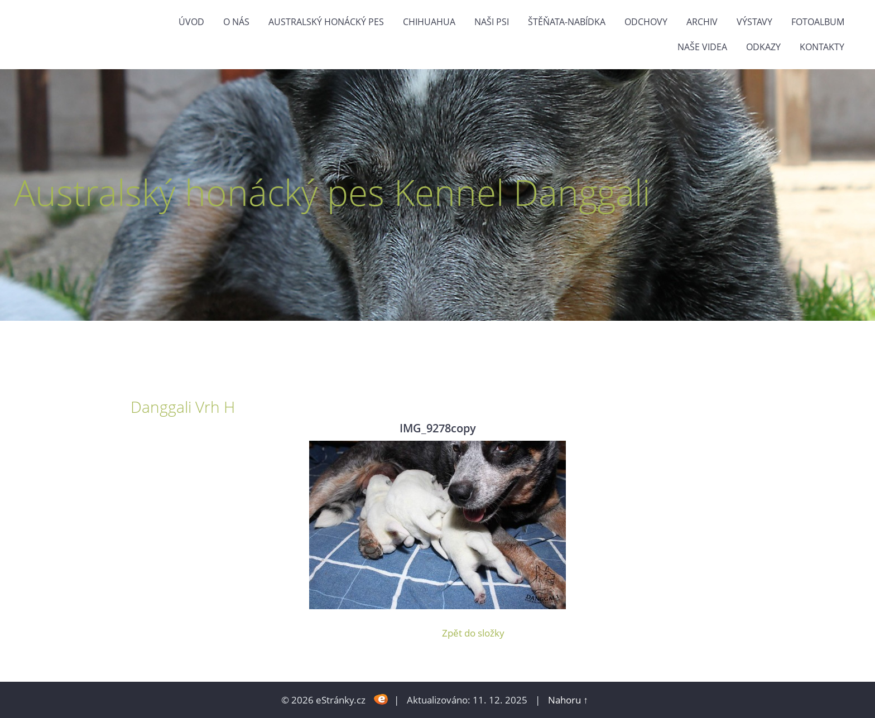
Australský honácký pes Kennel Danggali (332, 192)
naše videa (702, 47)
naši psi (491, 22)
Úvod (191, 22)
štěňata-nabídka (566, 22)
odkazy (763, 47)
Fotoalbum (817, 22)
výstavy (754, 22)
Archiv (702, 22)
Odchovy (645, 22)
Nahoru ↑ (568, 699)
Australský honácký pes (326, 22)
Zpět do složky (473, 633)
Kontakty (822, 47)
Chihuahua (429, 22)
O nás (236, 22)
